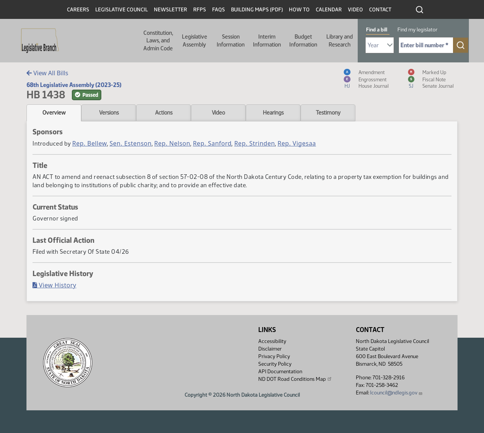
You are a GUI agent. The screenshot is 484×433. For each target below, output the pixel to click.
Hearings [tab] (273, 112)
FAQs (218, 9)
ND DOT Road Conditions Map (295, 379)
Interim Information (267, 40)
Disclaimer (270, 349)
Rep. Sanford (212, 143)
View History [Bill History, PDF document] (54, 285)
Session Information (231, 40)
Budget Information (303, 40)
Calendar (329, 9)
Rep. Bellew (89, 143)
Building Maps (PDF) (257, 9)
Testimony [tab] (328, 112)
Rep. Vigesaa (297, 143)
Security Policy (275, 364)
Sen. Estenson (131, 143)
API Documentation (280, 371)
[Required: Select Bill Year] (379, 45)
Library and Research (339, 40)
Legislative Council (121, 9)
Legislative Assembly (194, 40)
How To (299, 9)
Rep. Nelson (172, 143)
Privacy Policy (274, 356)
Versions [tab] (109, 112)
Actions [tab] (163, 112)
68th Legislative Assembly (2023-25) (73, 84)
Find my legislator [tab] (417, 29)
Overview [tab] (53, 112)
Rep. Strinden (254, 143)
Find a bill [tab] (376, 29)
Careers (78, 9)
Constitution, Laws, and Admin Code (158, 40)
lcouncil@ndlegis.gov (396, 393)
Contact (380, 9)
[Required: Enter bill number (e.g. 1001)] (426, 45)
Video (355, 9)
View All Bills (47, 73)
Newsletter (170, 9)
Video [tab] (218, 112)
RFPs (199, 9)
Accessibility (272, 341)
